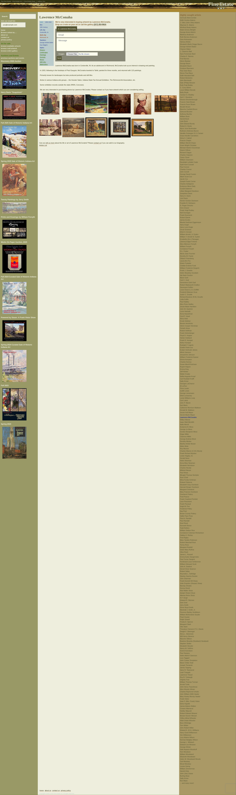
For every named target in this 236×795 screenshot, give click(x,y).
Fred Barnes (184, 59)
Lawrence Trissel (186, 675)
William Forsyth (185, 246)
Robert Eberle (185, 217)
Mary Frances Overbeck (189, 492)
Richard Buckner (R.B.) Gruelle (191, 297)
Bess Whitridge (185, 723)
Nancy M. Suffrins (186, 648)
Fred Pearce (184, 497)
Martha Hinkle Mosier (188, 444)
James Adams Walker (188, 706)
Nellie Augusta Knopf (187, 376)
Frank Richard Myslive (188, 453)
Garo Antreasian (186, 39)
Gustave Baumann (187, 68)
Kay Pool (183, 511)
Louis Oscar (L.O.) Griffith (189, 290)
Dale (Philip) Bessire (187, 83)
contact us (5, 37)
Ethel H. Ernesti (185, 232)
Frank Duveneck (186, 215)
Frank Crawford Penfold (188, 499)
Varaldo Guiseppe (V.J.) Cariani (191, 133)
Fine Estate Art (17, 1)
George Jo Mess (186, 429)
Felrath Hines (185, 328)
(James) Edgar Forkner (188, 241)
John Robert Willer (187, 728)
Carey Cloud (184, 157)
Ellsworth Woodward (187, 757)
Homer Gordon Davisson (189, 201)
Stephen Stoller (185, 643)
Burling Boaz (184, 776)
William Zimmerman (187, 769)
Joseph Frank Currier (188, 181)
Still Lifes (43, 62)
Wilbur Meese (185, 420)
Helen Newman (185, 461)
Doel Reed (184, 523)
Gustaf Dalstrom (186, 189)
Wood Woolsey (185, 764)
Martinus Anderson (187, 35)
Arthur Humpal (185, 343)
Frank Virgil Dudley (187, 210)
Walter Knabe (185, 374)
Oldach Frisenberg (187, 258)
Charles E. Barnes (186, 56)
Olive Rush (184, 552)
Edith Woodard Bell (187, 75)
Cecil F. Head (185, 316)
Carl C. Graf (184, 280)
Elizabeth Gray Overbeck (189, 485)
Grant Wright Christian (188, 145)
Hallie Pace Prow (186, 516)
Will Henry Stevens (187, 636)
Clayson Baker (185, 49)
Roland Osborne (186, 482)
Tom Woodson (185, 752)
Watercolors (44, 64)
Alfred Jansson (185, 352)
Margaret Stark (185, 624)
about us (4, 35)
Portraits (42, 57)
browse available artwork (11, 46)
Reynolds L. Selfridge (188, 574)
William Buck (184, 116)
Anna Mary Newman (187, 463)
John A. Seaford (186, 566)
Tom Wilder (184, 725)
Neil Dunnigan (185, 213)
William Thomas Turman (189, 682)
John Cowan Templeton (188, 660)
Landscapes (44, 52)
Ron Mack (184, 781)
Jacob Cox (184, 179)
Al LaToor (183, 386)
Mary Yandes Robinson (188, 540)
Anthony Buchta (186, 114)
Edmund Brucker (186, 112)
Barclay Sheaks (185, 586)
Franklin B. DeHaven (187, 203)
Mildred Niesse (185, 470)
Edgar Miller (184, 434)
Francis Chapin (185, 140)
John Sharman (185, 578)
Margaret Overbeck (187, 489)
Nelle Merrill (184, 424)
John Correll (184, 172)
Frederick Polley (186, 509)
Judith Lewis (184, 391)
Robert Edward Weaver (188, 713)
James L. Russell (186, 554)
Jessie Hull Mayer (186, 412)
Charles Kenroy (185, 362)
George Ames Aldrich (188, 32)
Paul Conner (184, 167)
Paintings (43, 55)
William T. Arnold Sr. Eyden (190, 237)
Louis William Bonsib (187, 90)
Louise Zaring (185, 766)
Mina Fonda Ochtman (188, 480)
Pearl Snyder (185, 617)
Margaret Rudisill (186, 547)
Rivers (42, 59)
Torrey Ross (184, 545)
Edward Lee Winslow (188, 745)
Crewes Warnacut (186, 708)
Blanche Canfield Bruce (188, 109)
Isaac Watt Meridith (187, 422)
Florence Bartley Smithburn (190, 612)
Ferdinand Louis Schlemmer (190, 562)
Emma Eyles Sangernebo (189, 557)
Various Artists (185, 42)
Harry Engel (184, 225)
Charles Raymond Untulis (189, 692)
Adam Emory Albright (188, 30)
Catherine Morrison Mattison (190, 408)
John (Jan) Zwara (186, 773)
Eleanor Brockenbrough (188, 99)
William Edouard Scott (188, 564)
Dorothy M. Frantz (186, 256)
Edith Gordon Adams (187, 20)
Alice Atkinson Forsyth (188, 244)
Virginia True (184, 680)
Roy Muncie (184, 448)
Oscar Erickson (185, 229)
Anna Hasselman (186, 314)
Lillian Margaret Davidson (189, 191)
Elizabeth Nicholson (187, 465)
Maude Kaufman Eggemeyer (190, 222)
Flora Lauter (184, 388)
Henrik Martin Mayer (187, 415)
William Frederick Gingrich (189, 268)
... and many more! (187, 783)
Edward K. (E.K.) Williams (189, 730)
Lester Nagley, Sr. (186, 456)
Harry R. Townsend (187, 670)
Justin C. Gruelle (186, 294)
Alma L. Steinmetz (186, 634)
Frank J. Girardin (186, 270)
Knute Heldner (185, 321)
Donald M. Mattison (187, 410)
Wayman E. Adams (187, 25)
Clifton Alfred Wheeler (188, 718)
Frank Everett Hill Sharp (189, 581)
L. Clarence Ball (186, 51)
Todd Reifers (184, 528)
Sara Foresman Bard (187, 54)
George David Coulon (188, 174)
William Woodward (187, 754)
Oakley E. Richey (186, 535)
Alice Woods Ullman (187, 689)
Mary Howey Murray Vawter (190, 696)
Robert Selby (185, 571)
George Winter (185, 747)
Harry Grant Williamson (188, 732)
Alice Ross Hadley (186, 304)
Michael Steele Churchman (190, 148)
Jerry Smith (184, 605)
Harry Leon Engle (186, 227)
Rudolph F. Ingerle (186, 345)
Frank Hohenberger (187, 333)
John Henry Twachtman (188, 687)
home (3, 30)
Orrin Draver (184, 208)
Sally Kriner (184, 381)
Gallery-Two (41, 1)
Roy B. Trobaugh (186, 677)
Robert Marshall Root (188, 542)
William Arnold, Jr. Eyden (189, 234)
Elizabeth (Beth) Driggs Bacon (191, 44)
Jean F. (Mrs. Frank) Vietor (190, 701)
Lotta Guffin (184, 299)
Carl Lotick (184, 400)
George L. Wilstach (187, 742)
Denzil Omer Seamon (188, 569)
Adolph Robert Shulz (187, 593)
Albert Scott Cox (186, 177)
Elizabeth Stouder (186, 646)
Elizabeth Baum (186, 66)
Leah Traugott (185, 672)
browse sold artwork (9, 48)
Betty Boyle (184, 92)
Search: (5, 16)
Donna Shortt (185, 588)
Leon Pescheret (186, 501)
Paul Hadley (184, 302)
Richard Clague (185, 152)
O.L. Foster (184, 251)
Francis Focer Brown (187, 104)
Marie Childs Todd (186, 663)
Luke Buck (184, 121)
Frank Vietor (184, 699)
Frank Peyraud (185, 504)
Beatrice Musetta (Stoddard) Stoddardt (194, 641)
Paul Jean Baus (186, 71)
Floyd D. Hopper (186, 335)
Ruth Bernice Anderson (188, 37)
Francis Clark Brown (187, 102)
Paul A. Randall (185, 518)
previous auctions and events (12, 58)
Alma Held (184, 319)
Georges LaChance (187, 383)
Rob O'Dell (184, 477)
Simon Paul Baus (186, 73)
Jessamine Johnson (187, 355)
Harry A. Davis (185, 196)
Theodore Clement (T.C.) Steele (191, 629)
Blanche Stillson (186, 639)
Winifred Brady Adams (188, 27)
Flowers (42, 50)
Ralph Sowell (185, 619)
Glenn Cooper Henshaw (189, 326)
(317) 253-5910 (100, 24)
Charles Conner (186, 169)
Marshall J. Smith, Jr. (187, 610)
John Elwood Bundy (187, 124)
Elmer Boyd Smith (186, 607)
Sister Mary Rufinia (187, 550)
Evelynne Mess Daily (187, 186)
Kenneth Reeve (185, 525)
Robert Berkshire (186, 78)
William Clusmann (186, 160)
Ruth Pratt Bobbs (186, 85)
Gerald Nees (184, 458)
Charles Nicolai (185, 468)
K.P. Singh (184, 598)
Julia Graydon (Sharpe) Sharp (191, 583)
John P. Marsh (185, 403)
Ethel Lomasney (186, 396)
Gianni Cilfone (185, 150)
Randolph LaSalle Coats (189, 162)
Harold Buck (184, 119)
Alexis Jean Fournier (187, 254)
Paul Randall (184, 521)
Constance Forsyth (187, 249)
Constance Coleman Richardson (192, 533)
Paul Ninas (184, 473)
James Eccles (185, 220)
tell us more (50, 143)
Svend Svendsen (186, 651)
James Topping (185, 667)
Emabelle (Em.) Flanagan (189, 239)
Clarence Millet (185, 436)
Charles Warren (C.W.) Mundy (191, 451)
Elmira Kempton (186, 359)
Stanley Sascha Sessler (188, 576)
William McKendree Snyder (190, 615)
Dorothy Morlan (185, 441)
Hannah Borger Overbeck (189, 487)
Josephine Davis (186, 193)
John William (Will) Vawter (189, 694)
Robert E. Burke (186, 126)
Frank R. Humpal (186, 340)
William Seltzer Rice (187, 530)
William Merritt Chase (188, 143)
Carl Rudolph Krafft (187, 379)
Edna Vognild (185, 704)
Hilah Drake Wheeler (187, 720)
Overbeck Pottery (186, 494)
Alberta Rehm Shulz (187, 595)
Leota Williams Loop (187, 398)
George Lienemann (187, 393)
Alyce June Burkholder (188, 128)
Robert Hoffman (186, 331)
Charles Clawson (186, 155)
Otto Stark (184, 627)
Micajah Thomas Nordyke (189, 475)
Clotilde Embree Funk (188, 266)
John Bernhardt (185, 80)
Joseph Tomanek (186, 665)
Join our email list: (8, 21)
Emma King (184, 369)
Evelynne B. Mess (186, 427)
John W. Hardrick (186, 309)
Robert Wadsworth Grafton (190, 285)
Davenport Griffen (186, 287)
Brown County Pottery (188, 513)
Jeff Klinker (184, 371)
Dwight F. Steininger (187, 631)
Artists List (43, 145)
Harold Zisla (184, 771)
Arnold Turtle (184, 684)
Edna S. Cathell (185, 138)
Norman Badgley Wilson (189, 740)
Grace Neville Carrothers (189, 136)
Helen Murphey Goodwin (189, 273)
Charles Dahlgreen (187, 184)
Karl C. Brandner (186, 97)
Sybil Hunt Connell (187, 164)
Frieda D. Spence (186, 622)
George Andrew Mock (188, 439)
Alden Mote (184, 446)
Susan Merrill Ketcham (188, 364)
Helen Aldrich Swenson (188, 655)
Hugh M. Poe (185, 506)
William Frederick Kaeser (189, 357)
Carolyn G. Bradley (187, 95)
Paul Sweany (185, 653)
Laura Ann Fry (185, 261)
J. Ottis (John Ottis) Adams (190, 22)
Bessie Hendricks (186, 323)
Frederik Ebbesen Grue (188, 292)
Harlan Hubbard (186, 338)
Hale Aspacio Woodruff (188, 749)
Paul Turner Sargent (187, 559)
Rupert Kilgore (185, 367)
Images (61, 54)
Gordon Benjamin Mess (188, 432)
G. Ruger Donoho (186, 205)
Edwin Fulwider (185, 263)
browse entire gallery (9, 51)
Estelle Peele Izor (186, 347)
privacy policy (6, 40)
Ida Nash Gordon (186, 275)
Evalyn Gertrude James (188, 350)
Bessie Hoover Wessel (188, 716)
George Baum (185, 63)
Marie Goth (184, 278)
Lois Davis (184, 198)
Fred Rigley (184, 538)
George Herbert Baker (188, 47)
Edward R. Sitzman (187, 600)
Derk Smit (183, 603)
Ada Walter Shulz (186, 590)
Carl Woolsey (185, 761)
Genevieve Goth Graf (188, 282)
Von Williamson (185, 735)
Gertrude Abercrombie (188, 18)
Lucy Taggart (184, 658)
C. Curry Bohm (185, 87)
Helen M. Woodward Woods (190, 759)
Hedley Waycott (186, 711)
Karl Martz (184, 405)
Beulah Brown (185, 107)
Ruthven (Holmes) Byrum (189, 131)
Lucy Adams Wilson (187, 737)
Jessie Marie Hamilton (188, 306)
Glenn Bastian (185, 61)
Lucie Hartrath (185, 311)
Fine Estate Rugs (29, 1)
